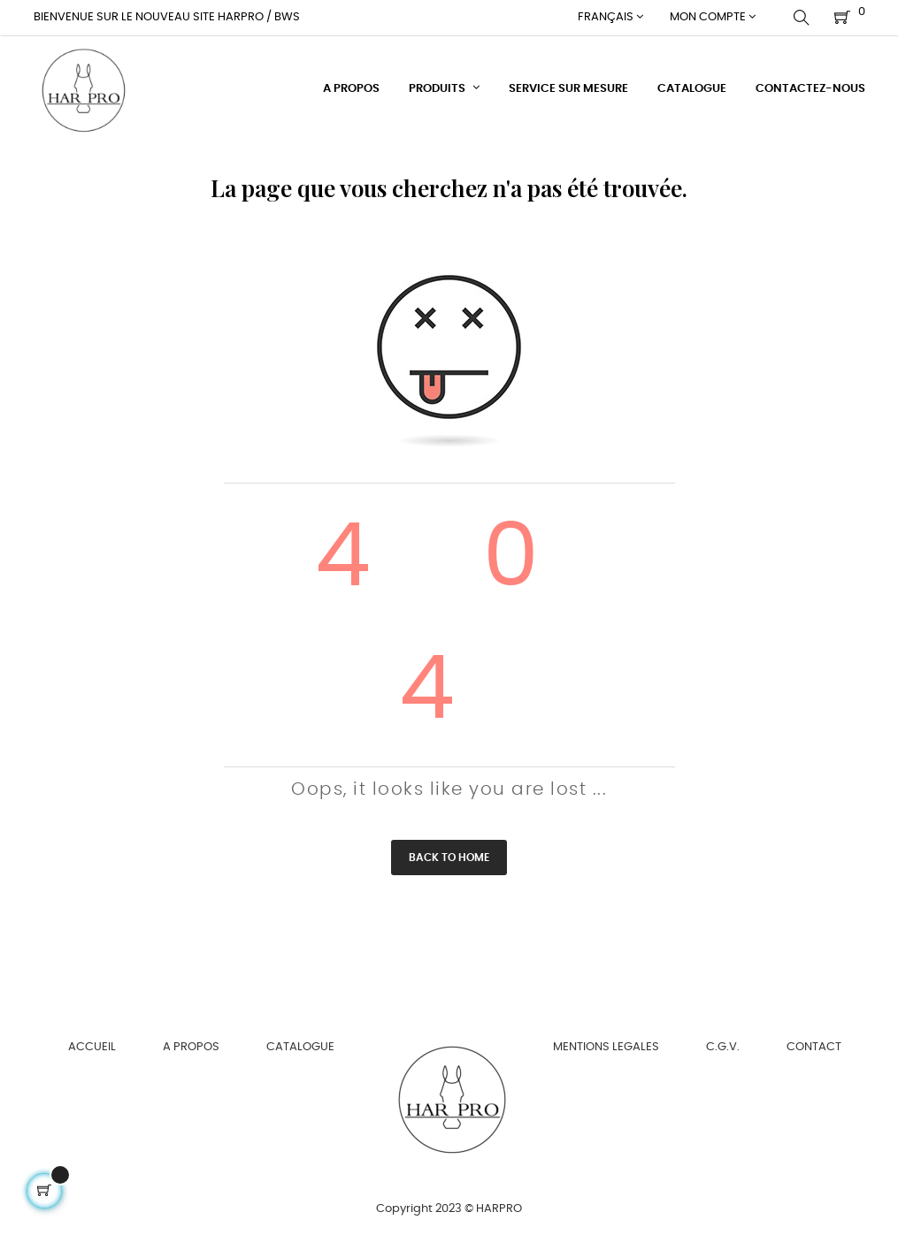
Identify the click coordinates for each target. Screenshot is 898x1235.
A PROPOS (191, 1046)
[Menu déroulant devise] (610, 17)
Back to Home (449, 856)
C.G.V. (723, 1046)
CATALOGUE (300, 1046)
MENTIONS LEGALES (606, 1046)
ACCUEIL (92, 1046)
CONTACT (814, 1046)
